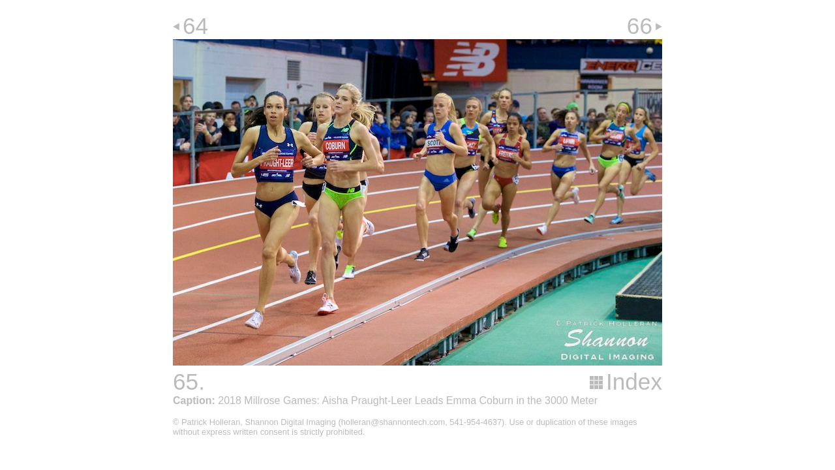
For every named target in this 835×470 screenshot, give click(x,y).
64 (195, 26)
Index (634, 381)
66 (639, 26)
